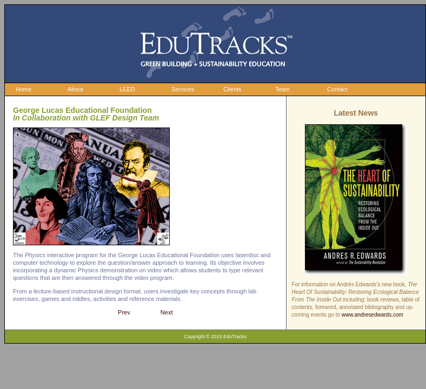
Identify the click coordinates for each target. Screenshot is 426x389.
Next (167, 312)
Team (282, 89)
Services (182, 89)
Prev (124, 312)
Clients (232, 89)
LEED (127, 89)
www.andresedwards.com (372, 315)
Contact (337, 89)
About (75, 89)
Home (23, 89)
